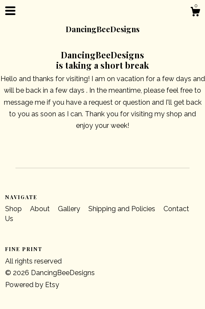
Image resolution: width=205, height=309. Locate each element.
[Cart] (195, 12)
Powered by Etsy (32, 285)
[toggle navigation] (10, 10)
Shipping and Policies (122, 209)
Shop (14, 209)
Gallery (70, 209)
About (40, 209)
